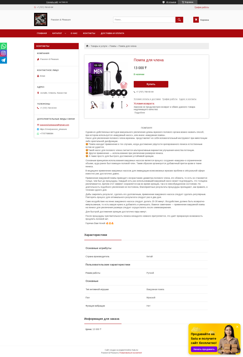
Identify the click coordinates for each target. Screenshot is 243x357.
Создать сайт (52, 2)
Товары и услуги (99, 46)
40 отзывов (171, 2)
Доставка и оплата (112, 33)
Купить (151, 84)
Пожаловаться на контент (130, 353)
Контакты (89, 33)
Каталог (57, 33)
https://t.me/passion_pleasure (53, 129)
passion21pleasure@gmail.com (54, 125)
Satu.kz (135, 350)
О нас (74, 33)
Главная (42, 33)
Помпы (113, 46)
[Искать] (179, 20)
